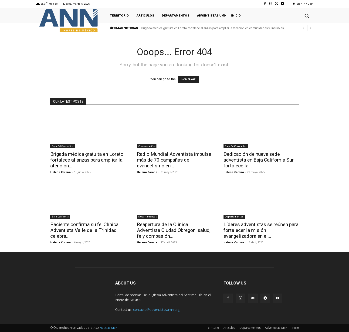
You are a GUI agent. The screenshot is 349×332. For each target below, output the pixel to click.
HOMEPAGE (188, 79)
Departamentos (147, 216)
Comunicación (146, 146)
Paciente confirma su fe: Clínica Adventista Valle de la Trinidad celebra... (84, 230)
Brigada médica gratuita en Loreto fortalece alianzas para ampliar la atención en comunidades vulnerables (212, 28)
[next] (310, 28)
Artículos (229, 328)
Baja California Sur (62, 146)
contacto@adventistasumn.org (156, 309)
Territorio (212, 328)
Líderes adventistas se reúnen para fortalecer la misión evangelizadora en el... (261, 230)
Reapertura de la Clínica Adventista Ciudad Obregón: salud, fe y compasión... (173, 230)
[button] (306, 15)
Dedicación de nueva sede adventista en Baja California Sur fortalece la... (259, 160)
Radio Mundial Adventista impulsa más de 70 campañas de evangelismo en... (174, 160)
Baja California (60, 216)
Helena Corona (60, 172)
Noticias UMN (109, 328)
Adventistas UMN (276, 328)
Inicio (295, 328)
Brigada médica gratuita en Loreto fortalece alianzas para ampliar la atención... (86, 160)
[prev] (303, 28)
